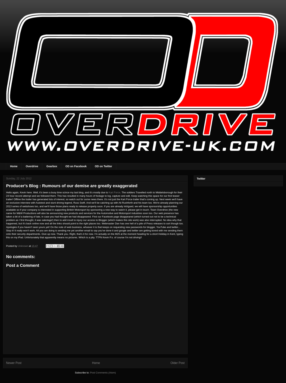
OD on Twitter (103, 166)
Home (14, 166)
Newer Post (14, 363)
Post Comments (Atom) (103, 372)
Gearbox (51, 166)
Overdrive (32, 166)
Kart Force (114, 192)
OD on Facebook (76, 166)
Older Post (177, 363)
